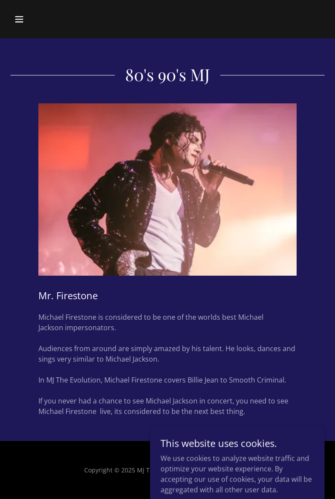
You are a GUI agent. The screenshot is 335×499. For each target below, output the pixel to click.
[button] (46, 19)
